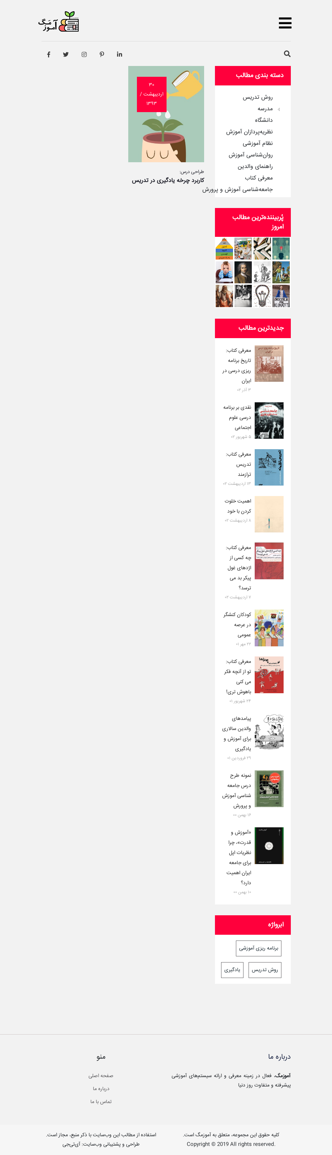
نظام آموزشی (258, 144)
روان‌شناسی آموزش (251, 155)
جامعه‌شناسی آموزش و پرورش (237, 190)
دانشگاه (264, 120)
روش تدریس (258, 97)
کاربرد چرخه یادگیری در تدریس (168, 180)
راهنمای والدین (255, 167)
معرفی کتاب (259, 178)
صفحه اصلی (101, 1076)
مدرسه (265, 109)
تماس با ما (101, 1102)
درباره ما (101, 1089)
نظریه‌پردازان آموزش (249, 132)
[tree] (253, 141)
